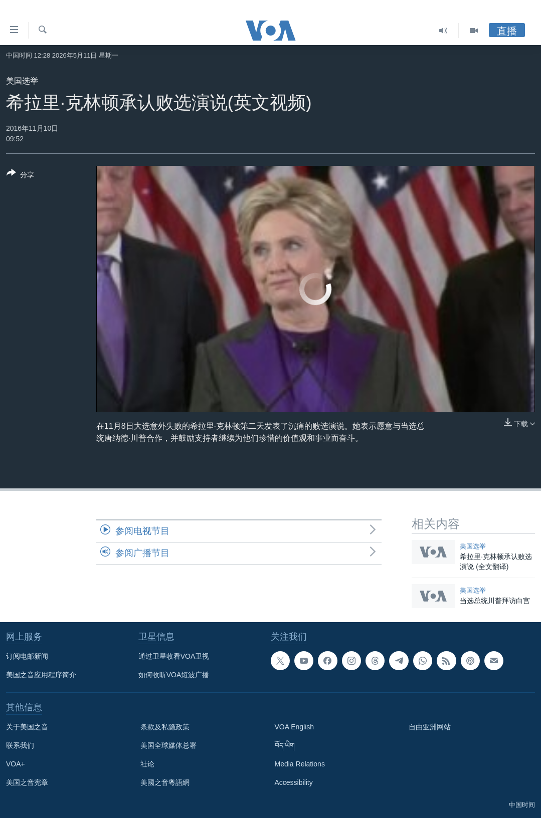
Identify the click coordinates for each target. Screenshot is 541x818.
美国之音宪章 (27, 782)
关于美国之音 (27, 727)
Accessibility (294, 782)
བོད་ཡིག (285, 745)
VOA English (294, 727)
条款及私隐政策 (165, 727)
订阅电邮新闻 (27, 656)
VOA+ (15, 764)
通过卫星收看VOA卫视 (174, 656)
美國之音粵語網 (165, 782)
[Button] (20, 176)
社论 (147, 764)
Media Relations (300, 764)
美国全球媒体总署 (168, 745)
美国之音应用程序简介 (41, 675)
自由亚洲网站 (430, 727)
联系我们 (20, 745)
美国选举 (22, 81)
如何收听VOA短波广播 (174, 675)
